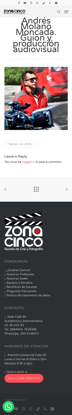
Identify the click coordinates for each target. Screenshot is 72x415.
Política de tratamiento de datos (28, 295)
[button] (66, 12)
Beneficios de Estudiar (22, 287)
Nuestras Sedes (17, 278)
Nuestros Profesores (20, 274)
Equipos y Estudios (19, 282)
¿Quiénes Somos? (19, 270)
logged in (28, 162)
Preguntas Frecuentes (21, 291)
